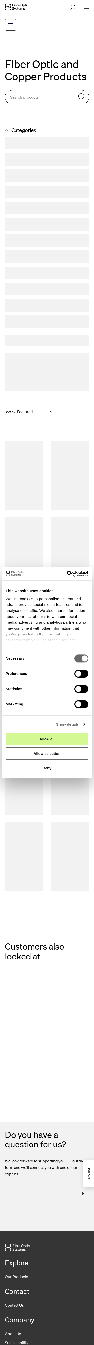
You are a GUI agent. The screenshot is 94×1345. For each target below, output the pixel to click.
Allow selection (46, 753)
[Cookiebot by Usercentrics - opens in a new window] (67, 574)
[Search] (81, 97)
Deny (47, 768)
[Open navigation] (86, 7)
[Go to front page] (17, 7)
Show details (67, 724)
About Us (13, 1333)
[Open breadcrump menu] (10, 25)
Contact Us (14, 1305)
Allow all (47, 739)
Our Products (16, 1276)
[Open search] (73, 7)
